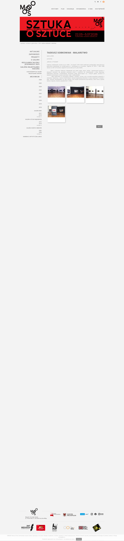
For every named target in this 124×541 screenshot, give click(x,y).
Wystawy (23, 43)
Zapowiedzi (34, 54)
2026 (40, 79)
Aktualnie (34, 51)
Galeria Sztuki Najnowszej (33, 119)
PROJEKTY (35, 57)
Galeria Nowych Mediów (34, 128)
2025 (40, 83)
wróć (99, 126)
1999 (39, 43)
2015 (40, 122)
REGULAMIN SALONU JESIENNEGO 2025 (30, 63)
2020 (40, 100)
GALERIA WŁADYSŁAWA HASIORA (29, 68)
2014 (40, 123)
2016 (40, 115)
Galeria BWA (34, 43)
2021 (40, 97)
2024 (40, 86)
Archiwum (28, 43)
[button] (95, 1)
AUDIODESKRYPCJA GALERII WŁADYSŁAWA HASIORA (34, 72)
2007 (40, 130)
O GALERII (35, 60)
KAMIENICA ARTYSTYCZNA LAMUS (32, 136)
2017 (40, 113)
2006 (40, 132)
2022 (40, 93)
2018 (40, 107)
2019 (40, 104)
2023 (40, 90)
